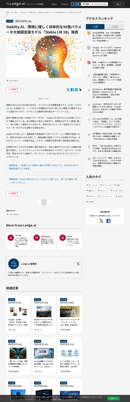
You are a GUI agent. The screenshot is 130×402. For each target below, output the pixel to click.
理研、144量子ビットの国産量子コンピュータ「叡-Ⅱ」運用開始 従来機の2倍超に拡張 (107, 65)
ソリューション (100, 4)
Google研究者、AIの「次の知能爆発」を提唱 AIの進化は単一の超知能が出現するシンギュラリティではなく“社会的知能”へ (107, 36)
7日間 (95, 26)
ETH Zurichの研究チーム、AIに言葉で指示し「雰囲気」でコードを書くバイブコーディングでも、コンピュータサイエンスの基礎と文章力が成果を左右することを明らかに (107, 123)
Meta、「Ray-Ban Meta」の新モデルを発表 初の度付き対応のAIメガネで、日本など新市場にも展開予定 (107, 148)
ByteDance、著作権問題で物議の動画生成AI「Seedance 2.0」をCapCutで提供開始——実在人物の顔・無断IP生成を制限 (107, 93)
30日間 (114, 26)
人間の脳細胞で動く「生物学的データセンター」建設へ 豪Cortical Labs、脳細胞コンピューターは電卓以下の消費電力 (107, 78)
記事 (77, 4)
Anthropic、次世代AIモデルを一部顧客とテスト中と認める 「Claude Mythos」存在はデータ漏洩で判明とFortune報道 (107, 108)
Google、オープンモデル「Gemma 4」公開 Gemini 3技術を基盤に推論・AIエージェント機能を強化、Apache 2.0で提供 (107, 51)
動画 (87, 4)
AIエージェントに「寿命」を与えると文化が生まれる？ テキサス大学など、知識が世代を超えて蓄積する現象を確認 (107, 162)
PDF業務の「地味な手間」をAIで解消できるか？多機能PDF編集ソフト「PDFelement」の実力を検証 (107, 136)
